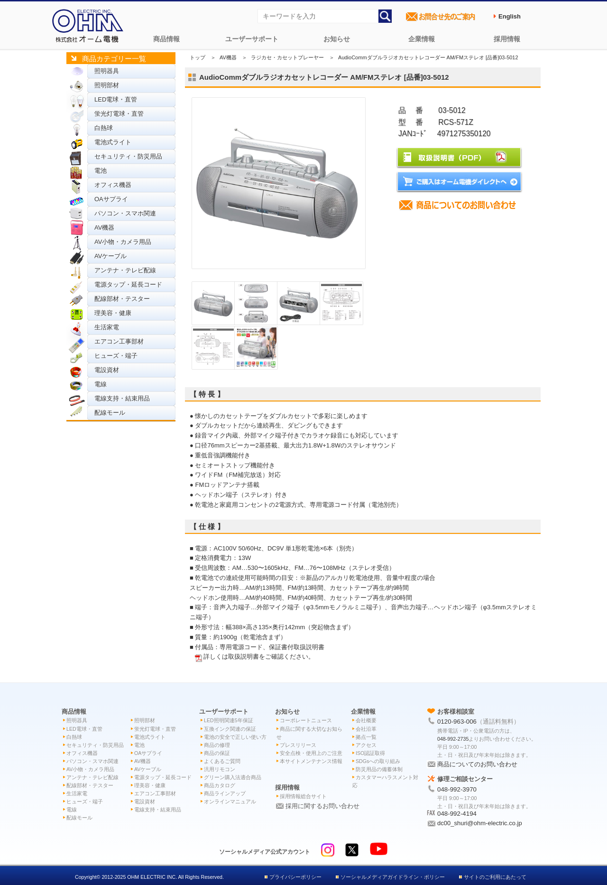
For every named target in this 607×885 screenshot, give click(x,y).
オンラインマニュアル (230, 801)
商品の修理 (217, 745)
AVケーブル (110, 256)
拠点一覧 (366, 737)
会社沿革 (366, 729)
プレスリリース (298, 745)
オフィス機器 (112, 184)
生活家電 (106, 327)
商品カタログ (219, 785)
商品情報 (166, 39)
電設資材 (106, 369)
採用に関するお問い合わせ (322, 806)
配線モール (109, 412)
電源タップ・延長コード (128, 284)
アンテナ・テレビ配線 (125, 270)
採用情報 (507, 39)
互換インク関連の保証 (230, 729)
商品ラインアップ (225, 793)
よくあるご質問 (222, 761)
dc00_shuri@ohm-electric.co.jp (479, 823)
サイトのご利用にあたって (495, 877)
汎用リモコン (219, 769)
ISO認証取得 (370, 753)
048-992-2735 (453, 739)
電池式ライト (112, 142)
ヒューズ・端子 (116, 355)
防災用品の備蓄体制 (379, 769)
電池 (100, 170)
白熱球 (103, 127)
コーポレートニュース (306, 720)
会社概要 (366, 720)
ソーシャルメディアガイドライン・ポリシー (392, 877)
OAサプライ (111, 199)
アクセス (366, 745)
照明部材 (106, 85)
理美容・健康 (112, 313)
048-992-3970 (457, 789)
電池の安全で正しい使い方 (235, 737)
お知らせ (336, 39)
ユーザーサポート (251, 39)
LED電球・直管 (115, 99)
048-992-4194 (457, 813)
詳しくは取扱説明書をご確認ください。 (258, 656)
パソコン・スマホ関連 (125, 213)
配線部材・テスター (122, 298)
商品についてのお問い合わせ (477, 764)
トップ (197, 57)
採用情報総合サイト (303, 796)
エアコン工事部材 (119, 341)
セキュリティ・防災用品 (128, 156)
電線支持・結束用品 (122, 398)
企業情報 (421, 39)
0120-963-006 (457, 721)
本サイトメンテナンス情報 (311, 761)
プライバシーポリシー (295, 877)
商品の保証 (217, 753)
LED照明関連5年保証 (228, 720)
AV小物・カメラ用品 (122, 241)
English (509, 16)
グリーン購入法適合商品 (232, 777)
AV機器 (104, 227)
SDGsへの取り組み (378, 761)
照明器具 (106, 71)
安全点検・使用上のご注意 (311, 753)
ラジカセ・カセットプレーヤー (287, 57)
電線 (100, 384)
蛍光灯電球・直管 (119, 113)
